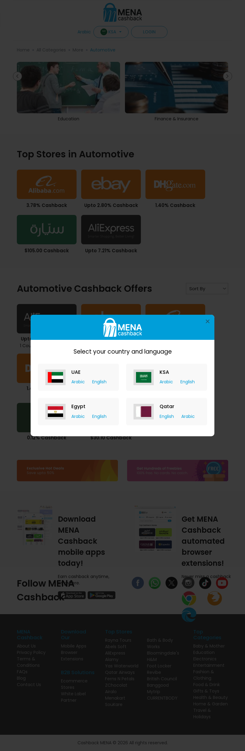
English (99, 382)
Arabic (78, 382)
